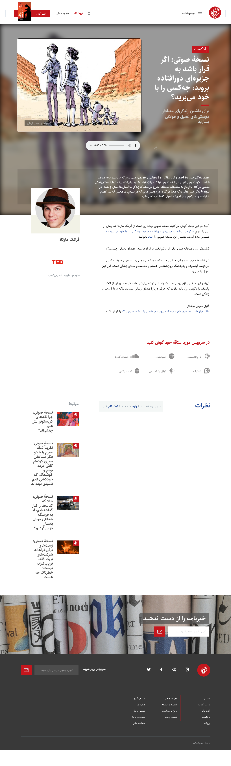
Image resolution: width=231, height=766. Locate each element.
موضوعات (189, 13)
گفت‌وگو (206, 712)
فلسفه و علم (171, 718)
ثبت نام (113, 407)
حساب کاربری (138, 700)
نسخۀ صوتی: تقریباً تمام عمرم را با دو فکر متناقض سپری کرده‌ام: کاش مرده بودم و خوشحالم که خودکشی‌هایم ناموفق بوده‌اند (42, 464)
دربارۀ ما (141, 706)
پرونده (207, 725)
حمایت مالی (62, 13)
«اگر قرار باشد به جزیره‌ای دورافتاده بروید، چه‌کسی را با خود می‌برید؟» (150, 231)
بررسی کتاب (204, 706)
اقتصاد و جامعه (170, 706)
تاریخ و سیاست (170, 712)
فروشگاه (78, 13)
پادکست (206, 718)
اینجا (150, 236)
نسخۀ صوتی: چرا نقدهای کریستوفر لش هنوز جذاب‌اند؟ (42, 423)
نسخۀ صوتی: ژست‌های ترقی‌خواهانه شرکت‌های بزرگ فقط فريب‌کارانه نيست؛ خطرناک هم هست (43, 560)
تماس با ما (139, 712)
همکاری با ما (138, 718)
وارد (134, 407)
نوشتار (207, 700)
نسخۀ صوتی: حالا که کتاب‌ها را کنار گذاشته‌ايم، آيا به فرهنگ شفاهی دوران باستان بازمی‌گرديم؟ (42, 514)
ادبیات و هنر (171, 700)
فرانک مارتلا (70, 239)
